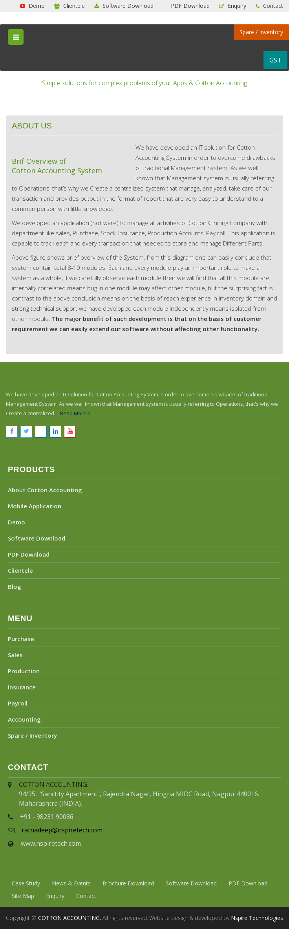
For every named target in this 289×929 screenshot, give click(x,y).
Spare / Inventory (261, 32)
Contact (269, 5)
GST (275, 60)
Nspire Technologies (257, 918)
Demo (32, 5)
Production (24, 671)
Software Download (124, 5)
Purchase (21, 639)
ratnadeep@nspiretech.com (62, 830)
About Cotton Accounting (45, 490)
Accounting (24, 719)
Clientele (69, 5)
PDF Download (189, 5)
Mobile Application (34, 506)
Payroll (17, 703)
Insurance (22, 687)
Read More (75, 413)
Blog (14, 586)
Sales (15, 655)
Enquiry (232, 5)
